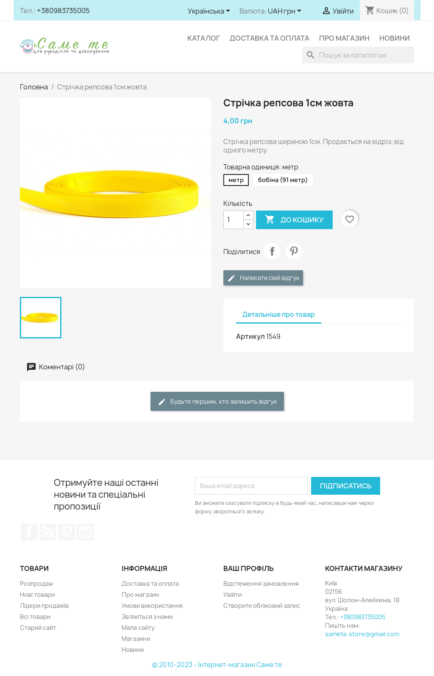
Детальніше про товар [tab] (278, 314)
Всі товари (35, 616)
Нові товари (37, 594)
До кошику (294, 219)
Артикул (250, 336)
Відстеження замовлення (261, 583)
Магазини (136, 638)
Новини (394, 38)
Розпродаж (36, 583)
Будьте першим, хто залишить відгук (217, 401)
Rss (47, 532)
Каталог (203, 38)
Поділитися (272, 251)
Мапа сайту (138, 627)
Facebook (29, 532)
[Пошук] (358, 55)
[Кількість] (233, 220)
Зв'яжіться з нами (147, 616)
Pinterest (293, 251)
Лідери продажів (44, 605)
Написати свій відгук (263, 278)
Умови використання (152, 605)
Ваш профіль (248, 568)
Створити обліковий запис (261, 605)
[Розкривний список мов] (210, 11)
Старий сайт (38, 627)
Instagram (85, 532)
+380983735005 (63, 10)
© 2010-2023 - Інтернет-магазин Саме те (217, 664)
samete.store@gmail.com (362, 634)
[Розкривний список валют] (286, 11)
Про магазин (344, 38)
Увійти (232, 594)
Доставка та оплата (269, 38)
